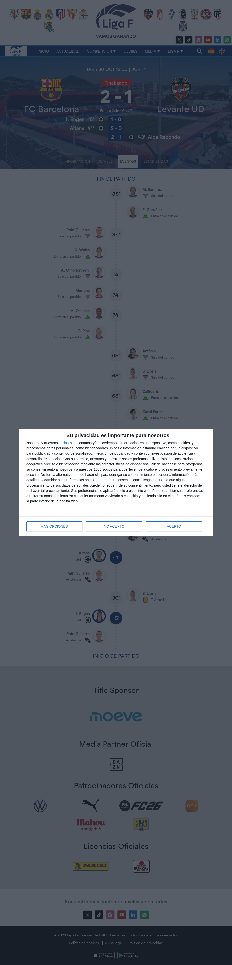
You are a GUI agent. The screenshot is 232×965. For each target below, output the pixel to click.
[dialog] (116, 482)
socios (64, 443)
